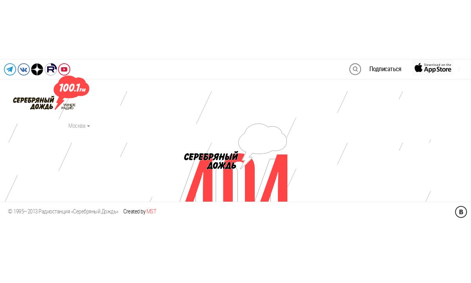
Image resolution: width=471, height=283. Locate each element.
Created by (139, 211)
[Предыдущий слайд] (14, 29)
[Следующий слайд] (456, 29)
